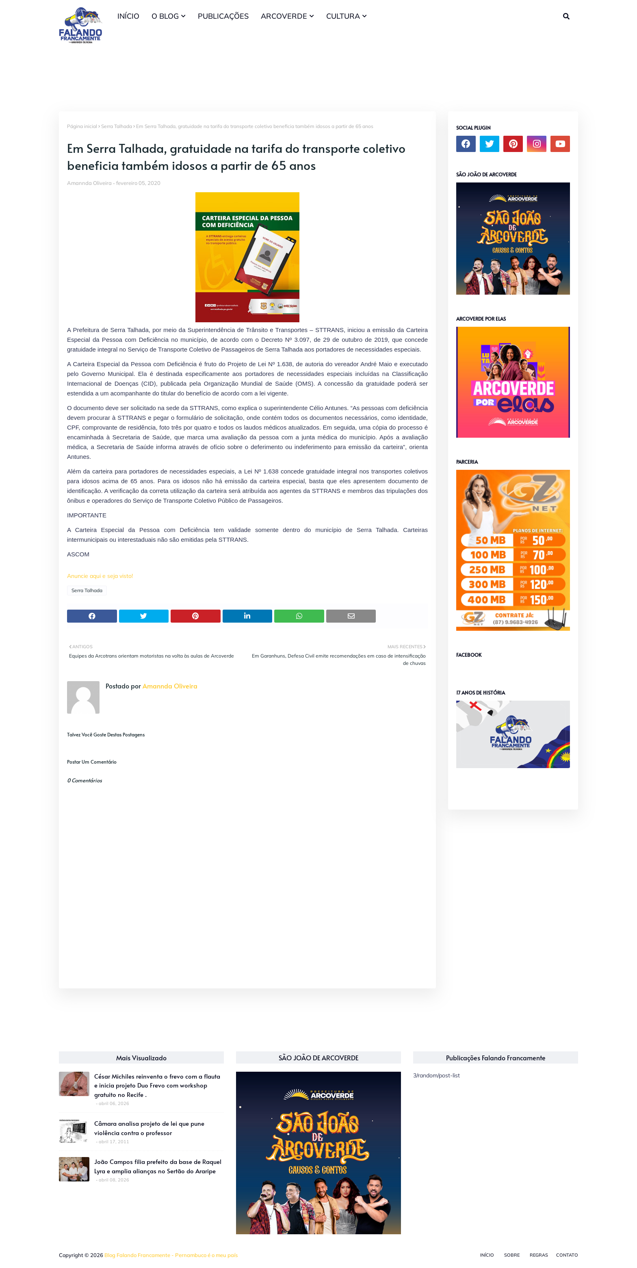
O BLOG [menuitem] (165, 16)
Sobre (512, 1255)
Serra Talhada (116, 126)
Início (487, 1255)
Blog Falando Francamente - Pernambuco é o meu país (171, 1255)
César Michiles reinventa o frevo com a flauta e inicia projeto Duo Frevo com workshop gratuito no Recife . (157, 1085)
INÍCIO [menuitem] (128, 16)
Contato (567, 1255)
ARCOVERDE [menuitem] (284, 16)
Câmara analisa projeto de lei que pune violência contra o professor (149, 1128)
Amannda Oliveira (89, 183)
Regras (539, 1255)
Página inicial (82, 126)
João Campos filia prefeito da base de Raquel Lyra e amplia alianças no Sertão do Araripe (157, 1166)
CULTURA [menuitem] (343, 16)
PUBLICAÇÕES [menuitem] (223, 16)
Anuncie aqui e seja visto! (100, 576)
